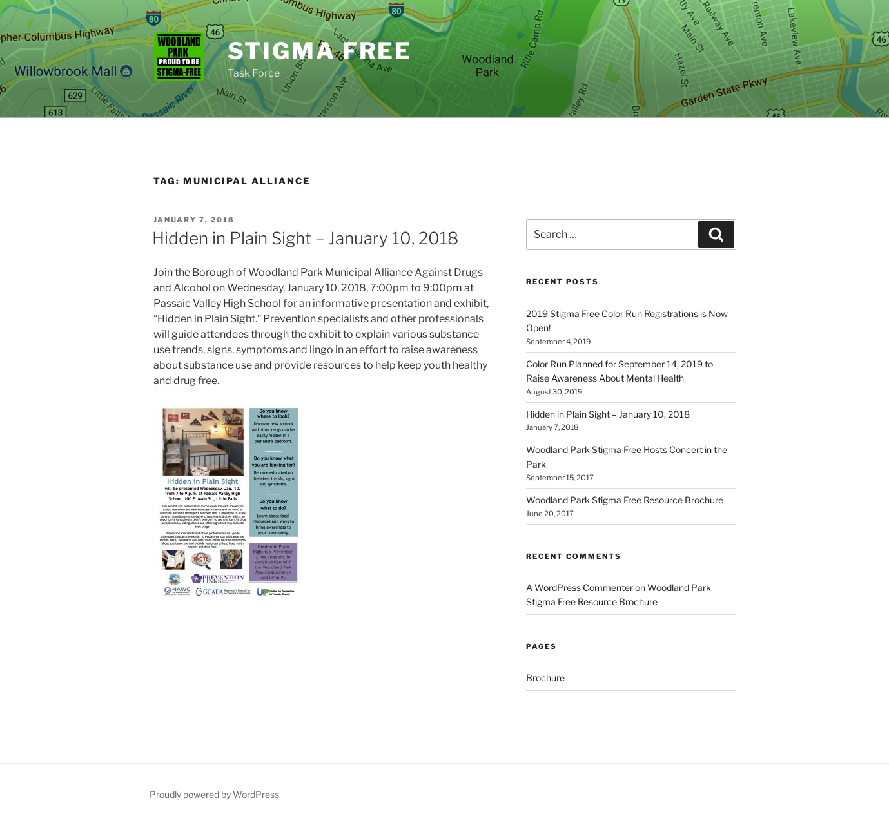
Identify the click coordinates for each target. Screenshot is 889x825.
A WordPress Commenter (579, 587)
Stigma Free (320, 51)
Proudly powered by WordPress (214, 794)
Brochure (545, 677)
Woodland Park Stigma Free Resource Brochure (624, 499)
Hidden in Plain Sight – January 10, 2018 (305, 238)
